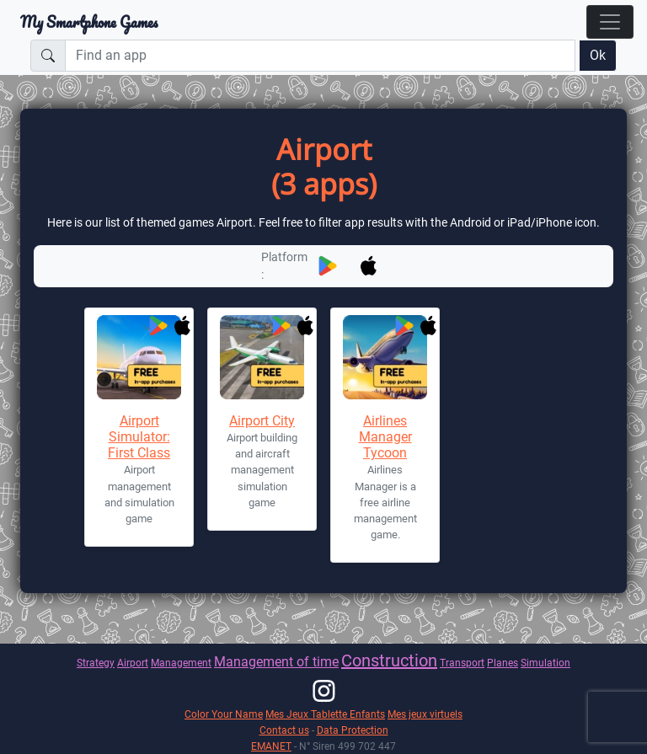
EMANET (271, 746)
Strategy (96, 662)
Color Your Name (223, 714)
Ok (598, 55)
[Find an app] (320, 56)
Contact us (284, 730)
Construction (389, 660)
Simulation (545, 662)
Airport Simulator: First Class (139, 437)
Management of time (276, 662)
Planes (502, 662)
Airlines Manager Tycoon (385, 437)
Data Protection (352, 730)
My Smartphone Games (89, 22)
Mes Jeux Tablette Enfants (325, 714)
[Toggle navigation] (610, 22)
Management (181, 662)
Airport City (262, 421)
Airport (132, 662)
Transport (462, 662)
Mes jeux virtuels (425, 714)
